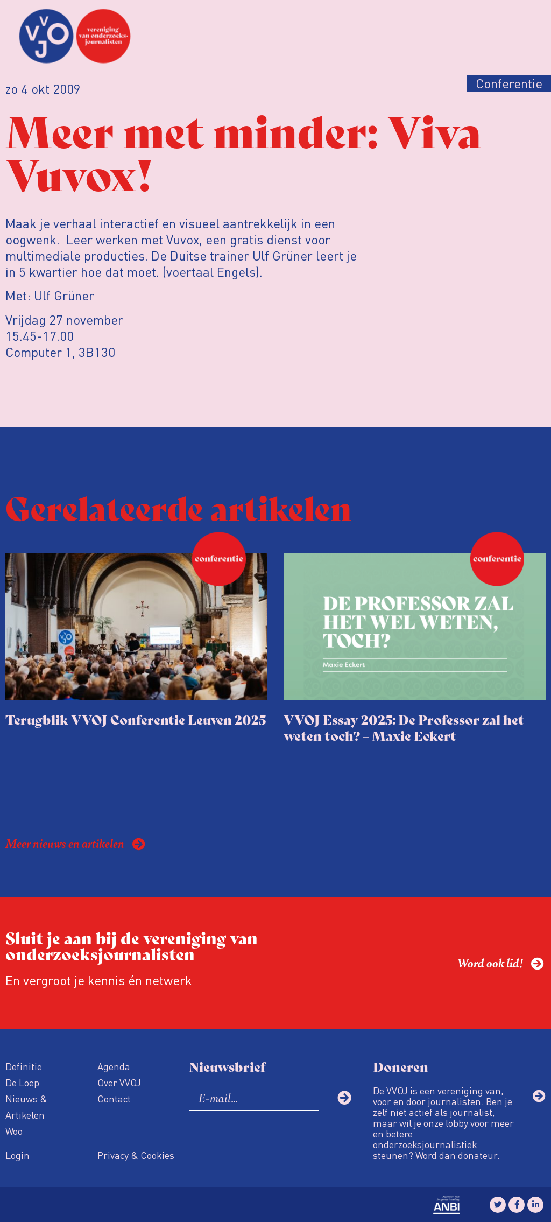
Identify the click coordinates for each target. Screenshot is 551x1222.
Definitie (23, 1066)
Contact (114, 1098)
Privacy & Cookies (135, 1155)
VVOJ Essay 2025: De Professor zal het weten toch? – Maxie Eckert (404, 727)
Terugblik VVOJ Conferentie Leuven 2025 (135, 719)
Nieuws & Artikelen (26, 1106)
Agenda (113, 1066)
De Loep (22, 1082)
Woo (14, 1131)
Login (17, 1155)
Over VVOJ (119, 1082)
